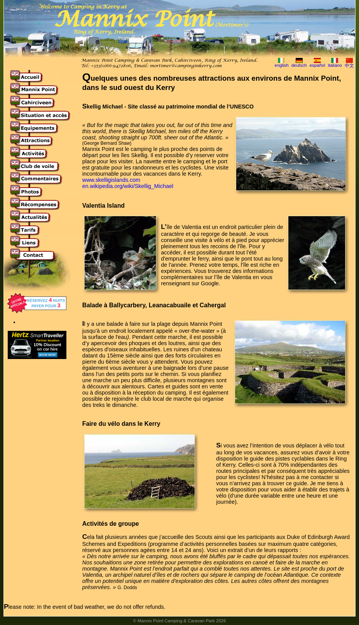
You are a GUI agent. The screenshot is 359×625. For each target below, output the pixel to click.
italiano (335, 65)
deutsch (299, 65)
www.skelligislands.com (111, 180)
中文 (349, 65)
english (281, 65)
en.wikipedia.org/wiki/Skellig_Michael (127, 186)
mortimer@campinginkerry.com (186, 66)
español (317, 65)
